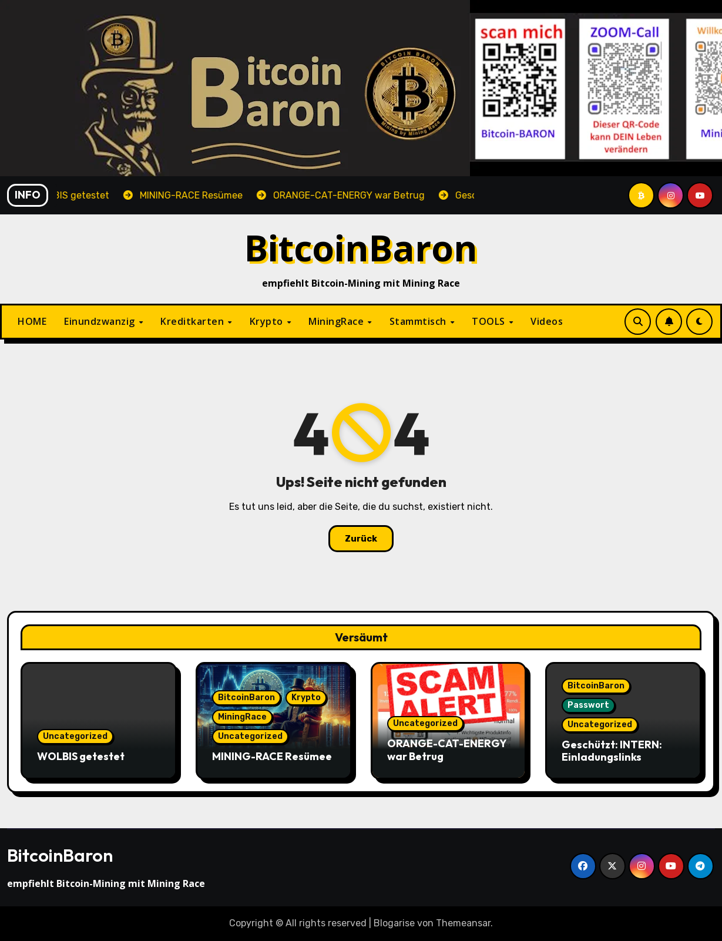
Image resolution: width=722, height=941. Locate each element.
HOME (32, 321)
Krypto (268, 321)
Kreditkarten (193, 321)
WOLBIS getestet (81, 756)
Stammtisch (419, 321)
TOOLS (490, 321)
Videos (546, 321)
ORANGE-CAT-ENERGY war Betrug (446, 750)
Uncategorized (75, 736)
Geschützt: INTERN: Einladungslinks (612, 751)
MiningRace (337, 321)
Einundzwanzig (100, 321)
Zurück (361, 538)
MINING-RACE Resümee (272, 756)
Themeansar (463, 923)
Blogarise (394, 923)
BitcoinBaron (361, 247)
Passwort (588, 705)
